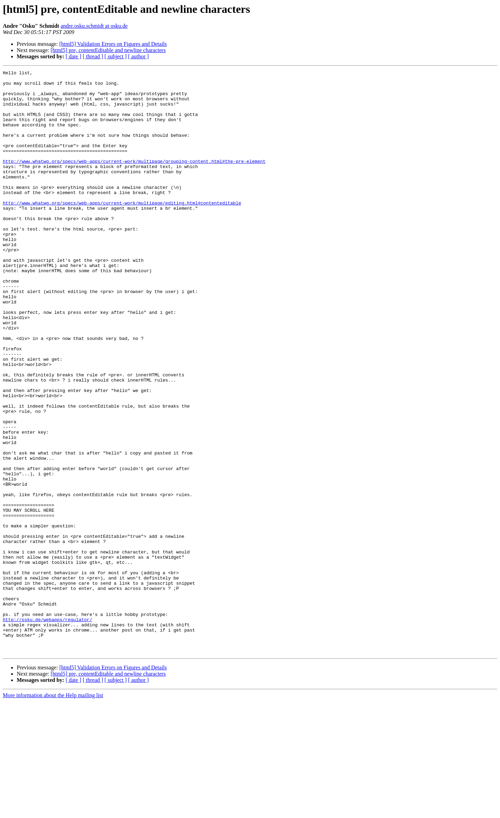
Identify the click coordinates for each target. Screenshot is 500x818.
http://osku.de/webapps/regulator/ (47, 730)
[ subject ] (116, 56)
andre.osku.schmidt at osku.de (93, 26)
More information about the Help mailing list (53, 812)
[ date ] (73, 56)
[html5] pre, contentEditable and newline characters (108, 50)
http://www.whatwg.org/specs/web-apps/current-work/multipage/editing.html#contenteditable (122, 230)
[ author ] (138, 56)
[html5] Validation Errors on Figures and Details (113, 44)
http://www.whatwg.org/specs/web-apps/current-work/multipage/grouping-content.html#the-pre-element (134, 180)
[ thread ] (93, 56)
